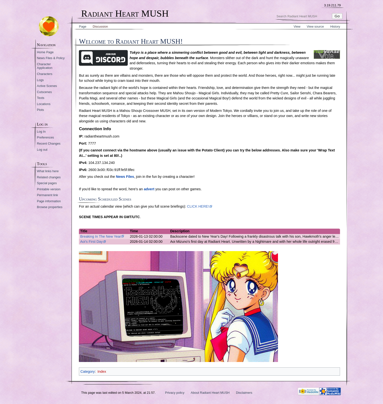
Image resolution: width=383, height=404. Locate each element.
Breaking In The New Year (100, 236)
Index (101, 371)
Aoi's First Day (91, 242)
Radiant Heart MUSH (125, 13)
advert (149, 189)
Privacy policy (174, 392)
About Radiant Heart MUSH (210, 392)
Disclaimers (244, 392)
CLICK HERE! (198, 206)
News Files (125, 177)
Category (87, 371)
